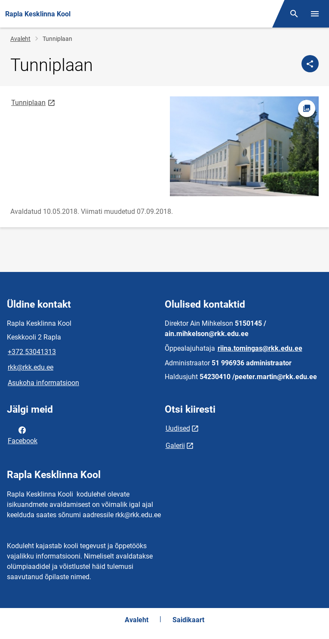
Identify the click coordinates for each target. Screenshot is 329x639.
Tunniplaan (33, 102)
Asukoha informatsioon (43, 383)
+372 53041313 (32, 352)
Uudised (178, 428)
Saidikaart (188, 620)
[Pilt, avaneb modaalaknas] (244, 146)
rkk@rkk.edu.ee (30, 367)
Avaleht (20, 38)
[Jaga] (310, 63)
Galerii (175, 445)
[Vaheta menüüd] (315, 14)
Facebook (22, 434)
